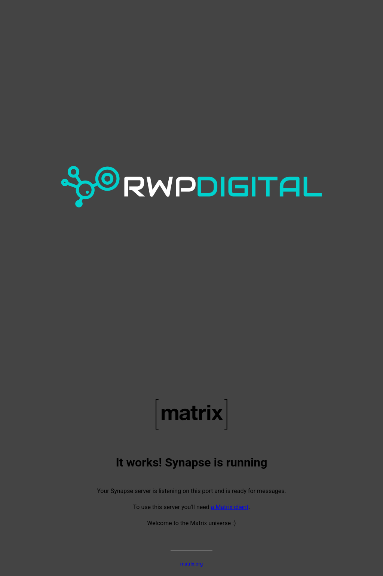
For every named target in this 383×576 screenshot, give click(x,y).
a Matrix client (230, 507)
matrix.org (191, 564)
